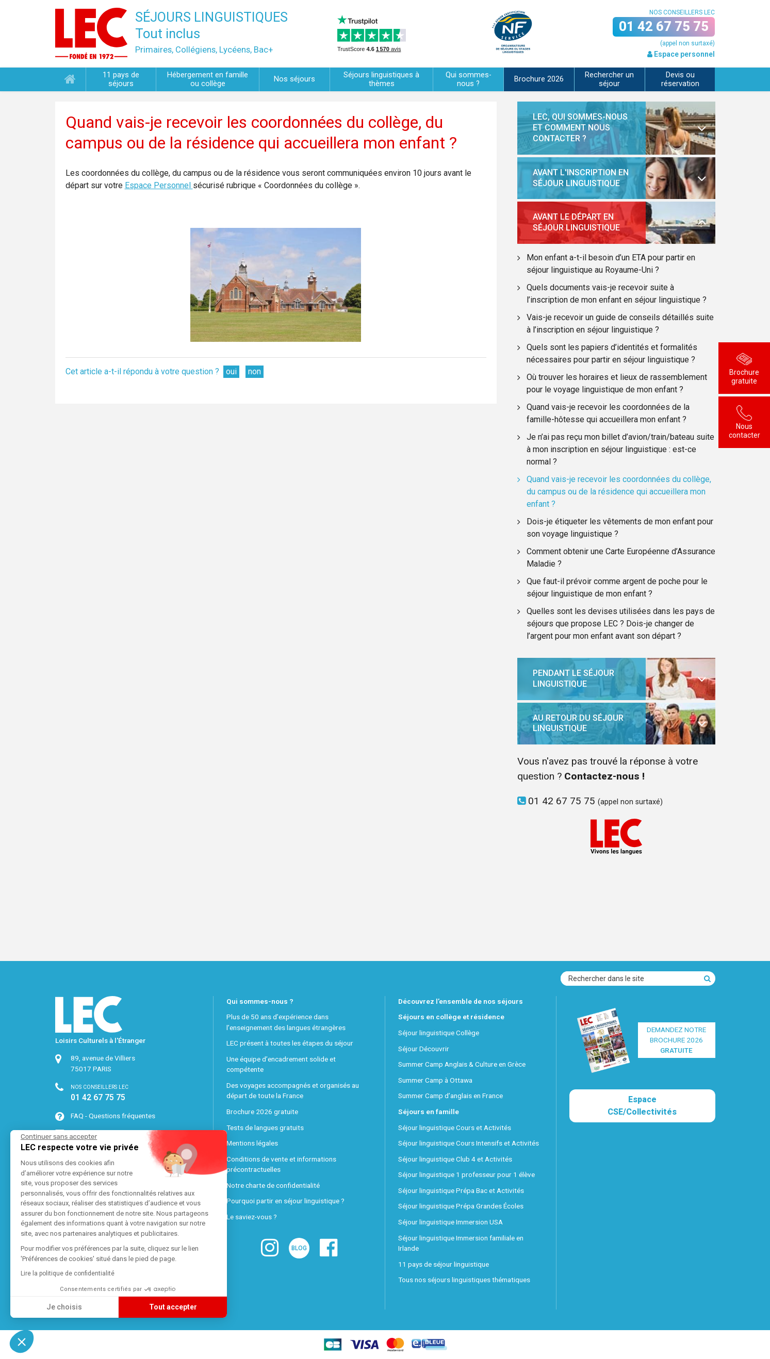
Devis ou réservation (680, 79)
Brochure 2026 (539, 79)
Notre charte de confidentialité (273, 1185)
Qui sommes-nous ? (469, 79)
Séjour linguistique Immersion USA (450, 1222)
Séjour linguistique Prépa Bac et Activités (461, 1190)
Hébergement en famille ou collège (207, 79)
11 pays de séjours (121, 79)
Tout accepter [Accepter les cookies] (77, 1307)
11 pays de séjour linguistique (443, 1264)
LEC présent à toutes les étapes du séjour (289, 1043)
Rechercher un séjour (609, 79)
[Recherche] (707, 978)
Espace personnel (681, 54)
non (254, 371)
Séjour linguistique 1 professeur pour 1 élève (466, 1174)
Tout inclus (167, 33)
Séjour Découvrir (423, 1049)
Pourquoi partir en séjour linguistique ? (285, 1201)
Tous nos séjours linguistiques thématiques (464, 1279)
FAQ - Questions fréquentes (113, 1116)
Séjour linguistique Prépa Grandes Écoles (460, 1206)
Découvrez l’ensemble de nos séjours (460, 1001)
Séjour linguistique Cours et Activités (454, 1127)
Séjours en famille (428, 1111)
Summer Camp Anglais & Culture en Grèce (462, 1064)
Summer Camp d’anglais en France (450, 1095)
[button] (21, 1341)
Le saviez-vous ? (251, 1217)
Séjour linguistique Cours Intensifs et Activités (468, 1143)
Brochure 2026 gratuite (262, 1111)
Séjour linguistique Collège (438, 1033)
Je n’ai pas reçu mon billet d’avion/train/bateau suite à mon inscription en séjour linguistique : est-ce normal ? (620, 449)
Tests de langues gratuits (265, 1127)
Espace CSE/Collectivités (642, 1106)
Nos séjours (294, 79)
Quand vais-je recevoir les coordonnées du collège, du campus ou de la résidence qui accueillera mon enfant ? (619, 491)
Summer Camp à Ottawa (435, 1080)
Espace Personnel (159, 185)
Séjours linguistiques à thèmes (381, 79)
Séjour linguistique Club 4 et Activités (455, 1159)
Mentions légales (252, 1143)
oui (231, 371)
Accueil (70, 80)
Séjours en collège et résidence (451, 1017)
